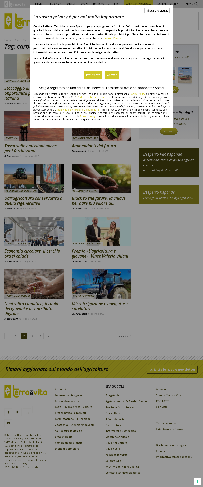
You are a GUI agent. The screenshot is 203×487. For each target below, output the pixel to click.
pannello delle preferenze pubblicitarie (79, 109)
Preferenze (93, 75)
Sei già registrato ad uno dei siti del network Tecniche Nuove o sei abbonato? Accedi (101, 88)
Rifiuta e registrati (157, 10)
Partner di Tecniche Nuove (93, 97)
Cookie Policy (112, 38)
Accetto (112, 75)
